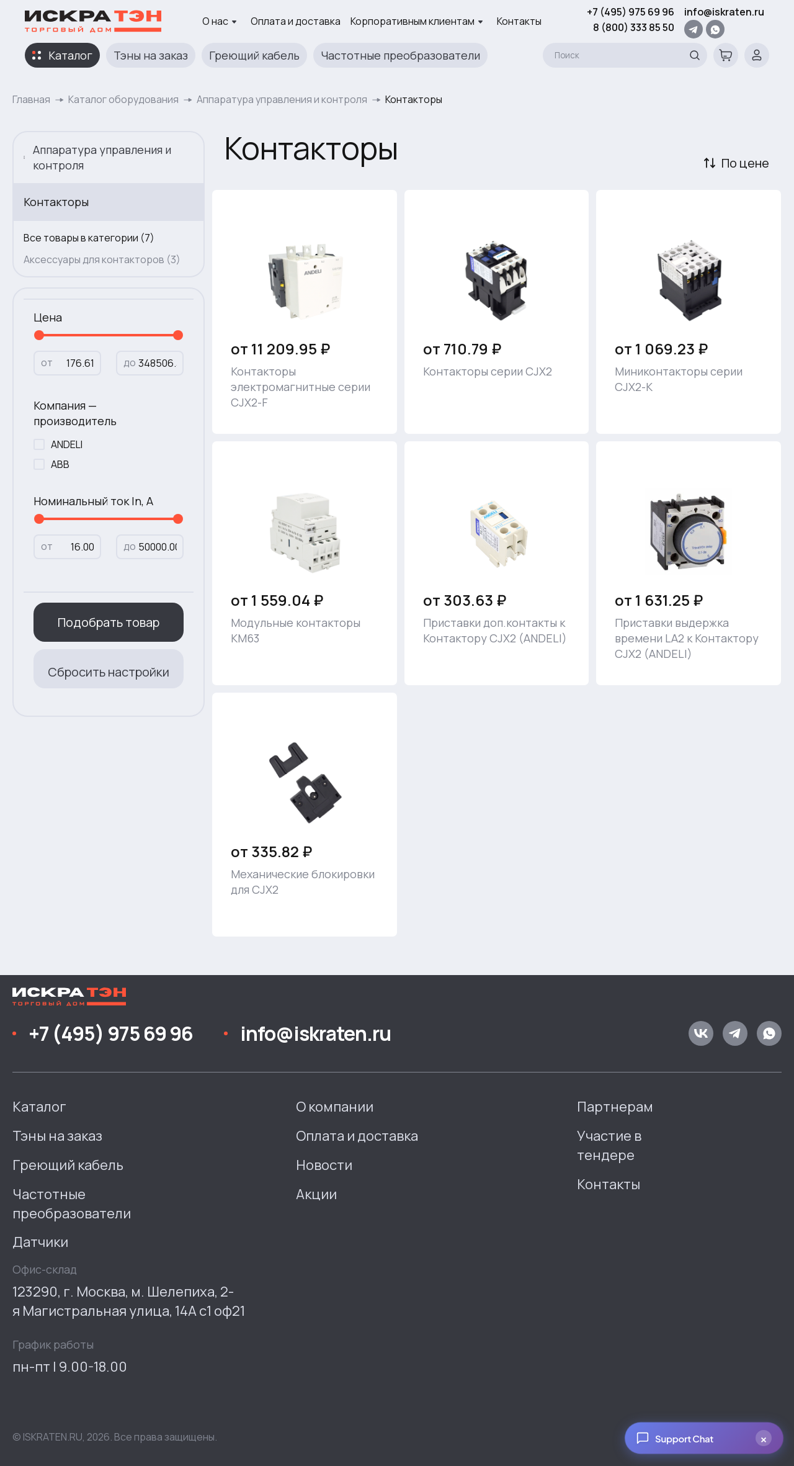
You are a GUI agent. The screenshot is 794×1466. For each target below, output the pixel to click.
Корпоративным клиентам (416, 21)
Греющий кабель (254, 55)
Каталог (70, 55)
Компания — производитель (75, 413)
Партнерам (615, 1106)
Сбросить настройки (108, 671)
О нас (219, 21)
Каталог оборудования (123, 99)
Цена (47, 317)
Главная (31, 99)
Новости (324, 1165)
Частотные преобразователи (400, 55)
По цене (745, 163)
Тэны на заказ (151, 55)
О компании (334, 1106)
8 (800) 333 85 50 (633, 27)
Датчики (40, 1242)
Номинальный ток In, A (93, 500)
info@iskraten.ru (724, 12)
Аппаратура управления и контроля (282, 99)
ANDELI (67, 444)
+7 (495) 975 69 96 (630, 12)
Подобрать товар (108, 622)
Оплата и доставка (296, 21)
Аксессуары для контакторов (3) (102, 259)
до (129, 362)
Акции (316, 1194)
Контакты (519, 21)
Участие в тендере (609, 1145)
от (47, 362)
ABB (60, 464)
